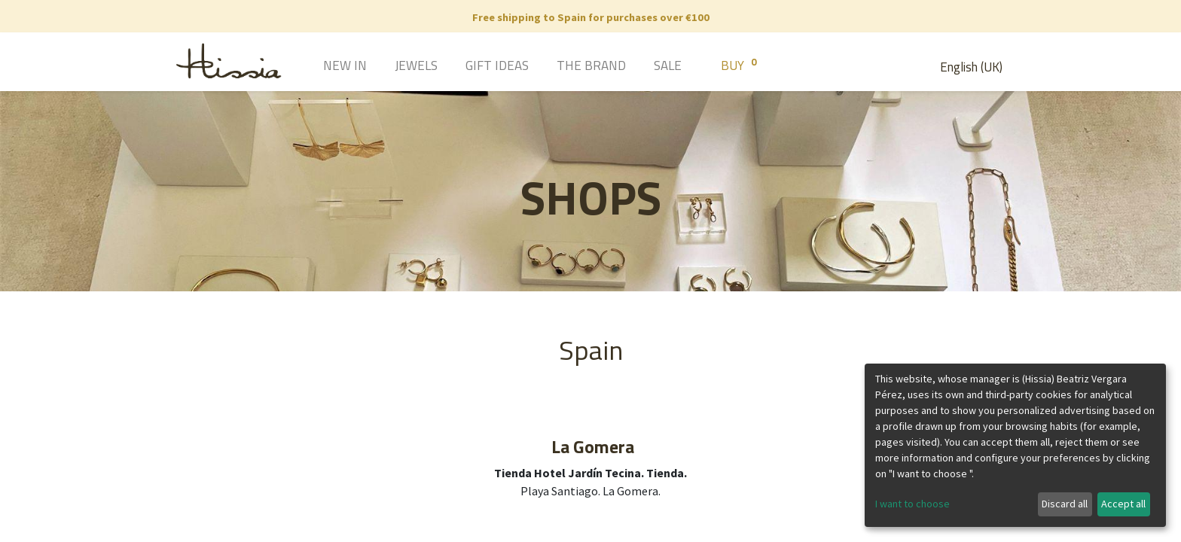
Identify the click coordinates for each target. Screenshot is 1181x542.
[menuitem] (323, 67)
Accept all (1123, 503)
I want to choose (912, 503)
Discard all (1065, 503)
